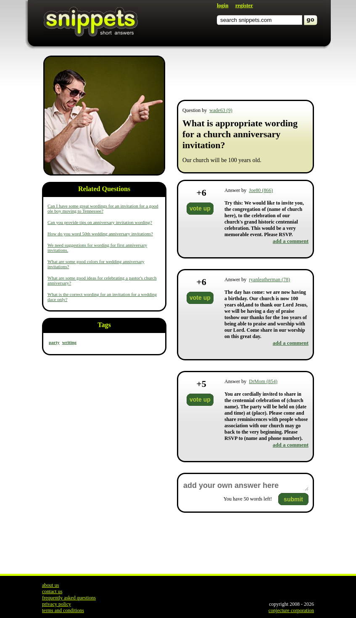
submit (293, 499)
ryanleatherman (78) (269, 279)
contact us (52, 591)
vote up (200, 208)
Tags (104, 324)
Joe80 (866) (261, 190)
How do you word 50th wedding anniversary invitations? (100, 233)
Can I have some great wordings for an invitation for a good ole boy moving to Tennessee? (102, 208)
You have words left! (248, 499)
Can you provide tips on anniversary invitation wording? (99, 222)
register (244, 5)
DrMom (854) (263, 381)
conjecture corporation (291, 610)
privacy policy (56, 604)
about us (50, 585)
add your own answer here (245, 485)
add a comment (291, 241)
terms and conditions (63, 610)
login (222, 5)
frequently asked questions (69, 598)
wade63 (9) (220, 110)
